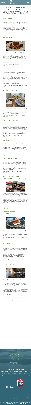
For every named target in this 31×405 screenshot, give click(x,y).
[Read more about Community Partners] (10, 369)
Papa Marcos (8, 243)
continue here (25, 298)
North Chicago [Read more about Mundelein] (15, 375)
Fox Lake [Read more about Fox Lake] (11, 371)
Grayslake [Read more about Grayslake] (16, 371)
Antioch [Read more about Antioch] (2, 371)
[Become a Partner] (20, 369)
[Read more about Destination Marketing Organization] (7, 388)
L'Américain (7, 140)
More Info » (5, 65)
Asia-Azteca (7, 19)
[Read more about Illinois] (12, 388)
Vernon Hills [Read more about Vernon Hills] (21, 375)
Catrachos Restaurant (12, 90)
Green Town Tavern (10, 120)
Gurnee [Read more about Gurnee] (20, 371)
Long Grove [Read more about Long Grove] (3, 375)
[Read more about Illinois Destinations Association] (20, 388)
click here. (16, 300)
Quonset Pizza (8, 264)
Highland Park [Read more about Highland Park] (26, 371)
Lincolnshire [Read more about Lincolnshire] (26, 373)
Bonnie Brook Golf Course (13, 69)
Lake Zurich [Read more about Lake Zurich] (14, 373)
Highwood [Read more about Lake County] (3, 373)
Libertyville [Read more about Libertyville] (20, 373)
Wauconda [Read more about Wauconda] (27, 375)
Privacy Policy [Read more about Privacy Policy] (16, 41)
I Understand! (23, 41)
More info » (5, 33)
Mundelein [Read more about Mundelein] (8, 375)
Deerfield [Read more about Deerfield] (7, 371)
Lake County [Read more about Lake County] (8, 373)
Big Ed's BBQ (7, 37)
